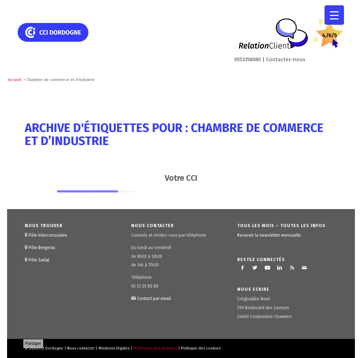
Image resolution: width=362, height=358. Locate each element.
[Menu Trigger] (334, 15)
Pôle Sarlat (39, 260)
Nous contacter (81, 348)
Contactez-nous (285, 59)
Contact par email (154, 298)
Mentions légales (114, 348)
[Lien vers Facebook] (242, 267)
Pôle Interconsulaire (48, 235)
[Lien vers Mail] (304, 267)
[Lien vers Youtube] (267, 267)
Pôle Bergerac (42, 247)
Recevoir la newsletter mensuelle (269, 235)
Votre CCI (181, 178)
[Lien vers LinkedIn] (279, 267)
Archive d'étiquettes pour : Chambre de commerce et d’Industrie (174, 134)
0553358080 (247, 59)
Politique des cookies (201, 348)
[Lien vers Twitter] (255, 267)
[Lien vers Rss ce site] (292, 267)
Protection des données (155, 348)
